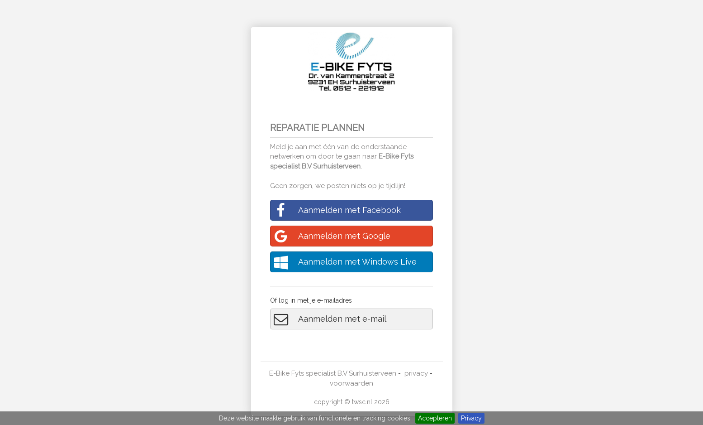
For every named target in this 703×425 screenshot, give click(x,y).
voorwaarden (351, 383)
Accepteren (435, 418)
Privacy (471, 418)
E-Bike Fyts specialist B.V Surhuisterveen (332, 373)
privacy (416, 373)
